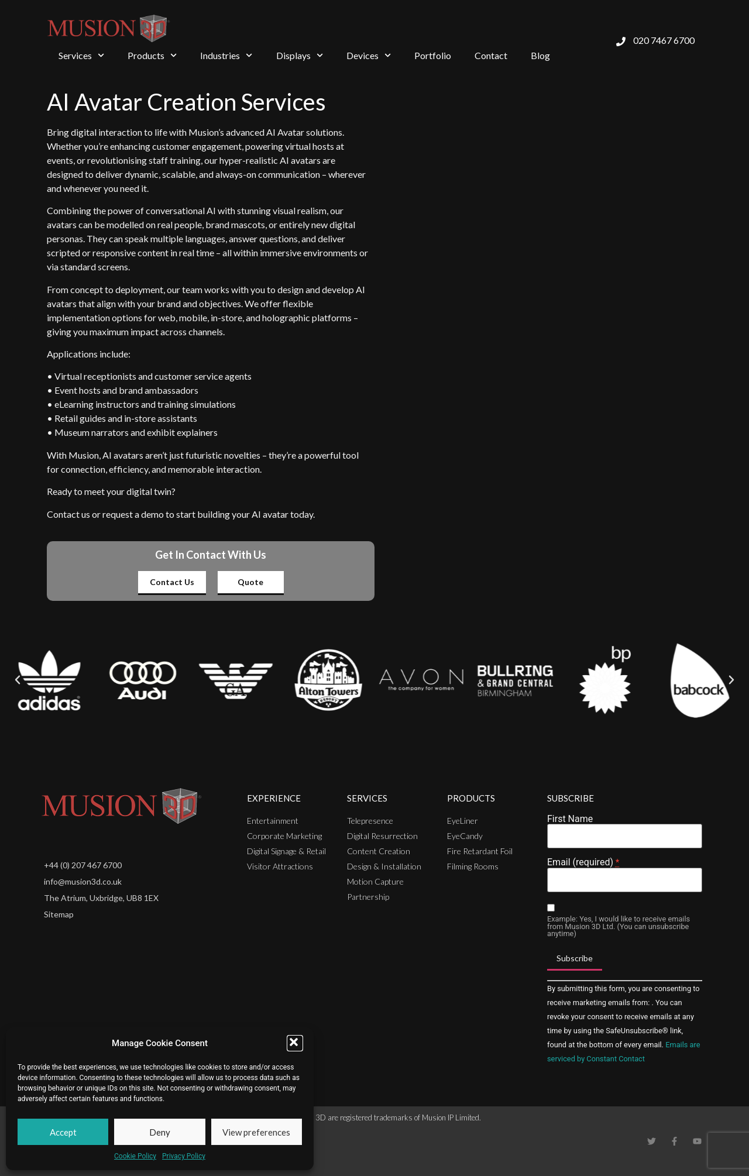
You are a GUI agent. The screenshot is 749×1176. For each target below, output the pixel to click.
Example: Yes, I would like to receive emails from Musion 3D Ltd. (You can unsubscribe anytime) (618, 927)
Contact (491, 55)
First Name (570, 819)
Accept (63, 1132)
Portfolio (432, 55)
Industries (226, 55)
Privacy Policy (183, 1156)
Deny (159, 1132)
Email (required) (583, 862)
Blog (540, 55)
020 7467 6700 (664, 40)
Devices (368, 55)
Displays (299, 55)
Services (81, 55)
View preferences (256, 1132)
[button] (295, 1043)
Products (152, 55)
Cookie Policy (135, 1156)
